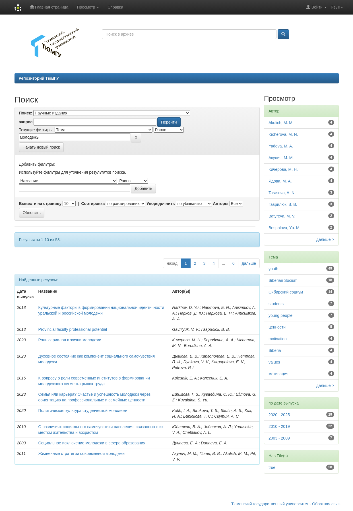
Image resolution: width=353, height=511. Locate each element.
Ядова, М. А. (280, 181)
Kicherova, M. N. (283, 134)
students (276, 303)
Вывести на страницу (40, 203)
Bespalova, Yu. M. (285, 227)
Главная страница (49, 7)
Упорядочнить (160, 203)
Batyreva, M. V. (282, 216)
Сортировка (93, 203)
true (272, 467)
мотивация (278, 374)
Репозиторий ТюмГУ (39, 78)
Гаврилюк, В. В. (283, 204)
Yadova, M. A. (281, 146)
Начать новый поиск (41, 147)
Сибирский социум (286, 292)
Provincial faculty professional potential (72, 329)
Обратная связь (326, 504)
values (274, 362)
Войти (316, 7)
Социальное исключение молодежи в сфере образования (91, 443)
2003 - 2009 (279, 438)
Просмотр (88, 7)
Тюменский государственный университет (270, 504)
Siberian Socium (283, 280)
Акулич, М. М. (281, 157)
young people (280, 315)
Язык (337, 7)
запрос (26, 122)
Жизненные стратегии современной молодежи (81, 453)
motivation (278, 338)
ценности (277, 327)
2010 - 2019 (279, 426)
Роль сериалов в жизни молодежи (69, 340)
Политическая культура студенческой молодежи (82, 410)
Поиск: (25, 113)
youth (273, 268)
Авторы (220, 203)
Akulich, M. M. (281, 122)
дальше (249, 263)
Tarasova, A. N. (282, 192)
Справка (115, 7)
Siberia (275, 350)
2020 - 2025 (279, 415)
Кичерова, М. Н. (283, 169)
